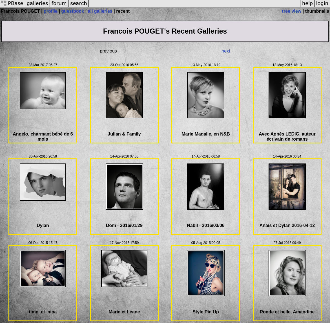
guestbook (72, 11)
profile (50, 11)
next (226, 51)
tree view (291, 11)
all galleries (100, 11)
